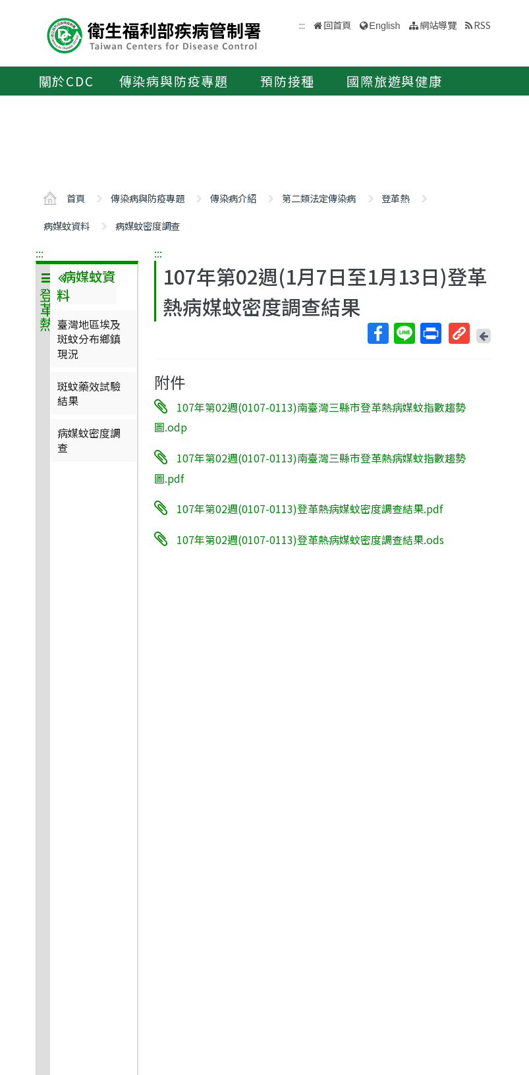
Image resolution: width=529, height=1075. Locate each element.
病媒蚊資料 (66, 226)
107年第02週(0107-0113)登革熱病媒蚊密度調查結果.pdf (310, 508)
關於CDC (66, 81)
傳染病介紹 (233, 198)
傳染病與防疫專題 (174, 81)
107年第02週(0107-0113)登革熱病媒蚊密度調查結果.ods (310, 539)
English (384, 25)
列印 (430, 333)
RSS (482, 25)
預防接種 (287, 81)
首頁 (76, 198)
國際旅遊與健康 (395, 81)
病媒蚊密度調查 (147, 226)
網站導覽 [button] (438, 25)
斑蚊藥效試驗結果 (89, 393)
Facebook (377, 333)
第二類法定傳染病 (319, 198)
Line (404, 333)
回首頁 (337, 25)
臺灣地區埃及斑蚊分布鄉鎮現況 (89, 339)
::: (39, 253)
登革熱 (395, 198)
